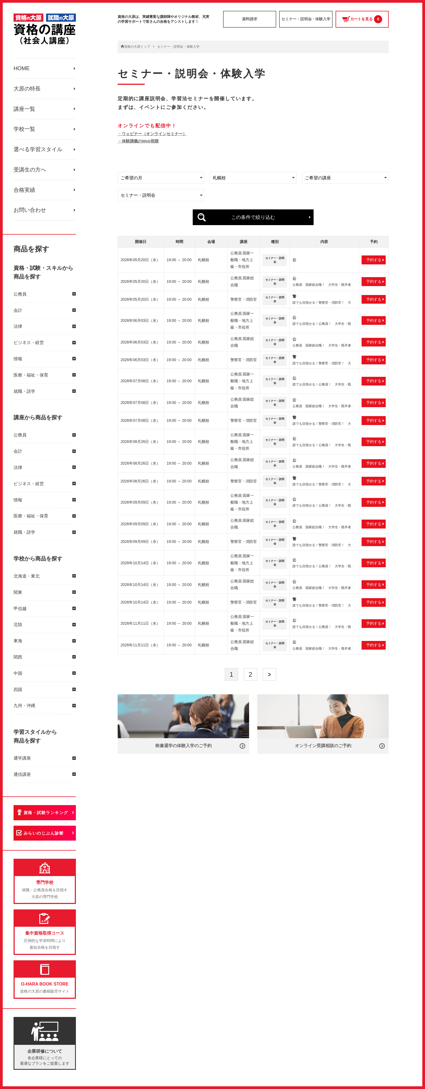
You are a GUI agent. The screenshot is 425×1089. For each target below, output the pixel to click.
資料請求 (249, 19)
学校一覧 (24, 131)
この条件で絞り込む (253, 216)
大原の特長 (27, 90)
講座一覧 (24, 111)
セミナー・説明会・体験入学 (306, 19)
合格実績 (24, 194)
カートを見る (362, 19)
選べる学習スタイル (38, 152)
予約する (373, 259)
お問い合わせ (30, 215)
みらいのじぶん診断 (44, 838)
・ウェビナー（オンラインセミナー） (152, 133)
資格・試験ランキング (46, 817)
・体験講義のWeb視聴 (138, 141)
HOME (22, 69)
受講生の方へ (30, 173)
